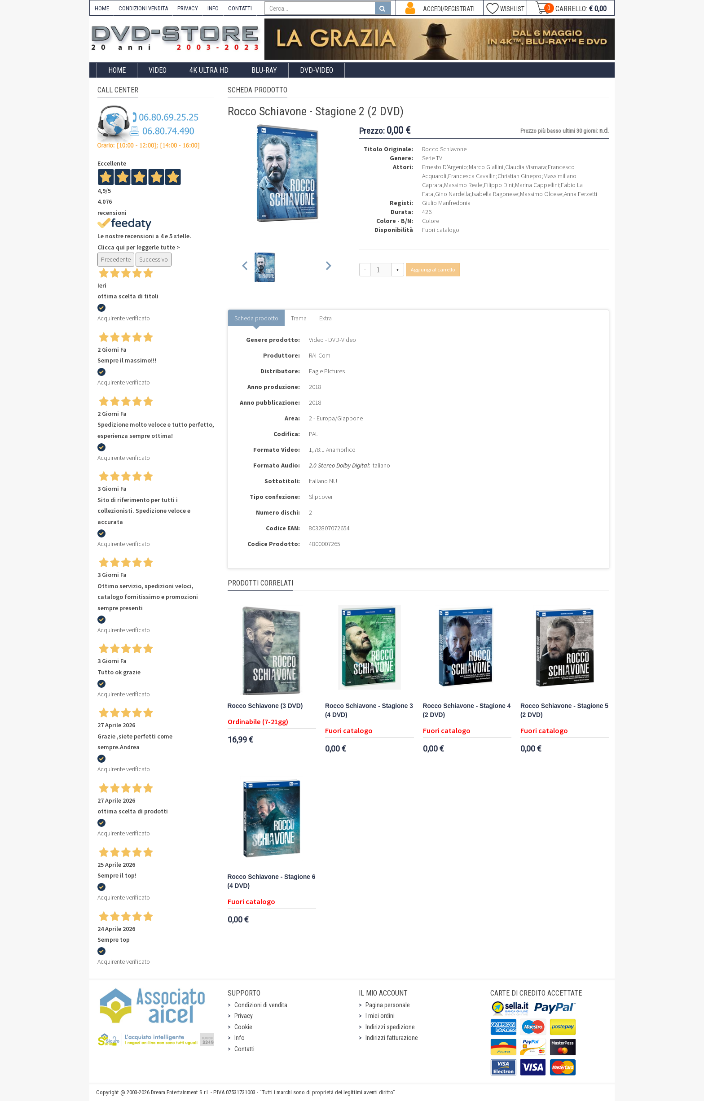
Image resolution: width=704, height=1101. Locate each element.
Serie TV (432, 158)
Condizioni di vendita (260, 1005)
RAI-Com (319, 355)
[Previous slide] (245, 267)
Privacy (243, 1015)
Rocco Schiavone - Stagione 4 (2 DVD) (467, 710)
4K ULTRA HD (209, 70)
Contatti (244, 1049)
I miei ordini (380, 1015)
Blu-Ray (264, 70)
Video (158, 70)
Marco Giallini (486, 167)
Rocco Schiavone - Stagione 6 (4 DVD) (272, 881)
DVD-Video (316, 70)
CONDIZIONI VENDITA (143, 8)
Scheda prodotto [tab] (256, 318)
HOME (102, 8)
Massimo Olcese (541, 194)
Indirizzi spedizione (390, 1027)
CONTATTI (240, 8)
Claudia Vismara (525, 167)
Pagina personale (387, 1005)
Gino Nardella (452, 194)
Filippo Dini (498, 185)
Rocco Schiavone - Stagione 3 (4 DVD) (369, 710)
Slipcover (321, 497)
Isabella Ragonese (495, 194)
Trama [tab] (299, 318)
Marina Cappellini (537, 185)
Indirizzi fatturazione (391, 1037)
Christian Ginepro (519, 176)
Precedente (116, 259)
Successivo (153, 259)
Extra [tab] (325, 318)
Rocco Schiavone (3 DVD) (265, 706)
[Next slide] (328, 267)
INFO (213, 8)
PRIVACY (187, 8)
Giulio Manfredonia (446, 203)
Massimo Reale (463, 185)
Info (239, 1037)
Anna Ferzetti (580, 194)
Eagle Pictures (327, 371)
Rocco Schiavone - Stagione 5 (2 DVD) (564, 710)
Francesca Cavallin (472, 176)
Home (117, 70)
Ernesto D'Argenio (444, 167)
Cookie (243, 1027)
